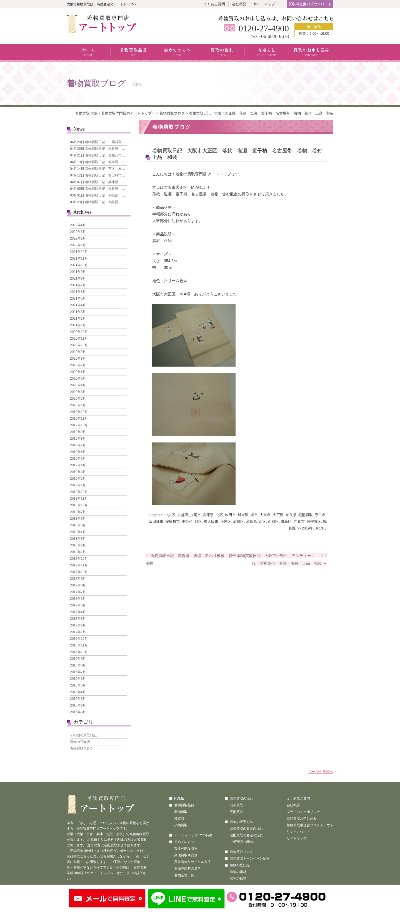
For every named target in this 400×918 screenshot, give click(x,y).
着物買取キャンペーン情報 (250, 858)
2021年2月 (78, 318)
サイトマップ (264, 4)
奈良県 (291, 515)
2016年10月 (79, 652)
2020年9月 (78, 352)
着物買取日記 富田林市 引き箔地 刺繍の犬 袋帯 (117, 175)
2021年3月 (78, 312)
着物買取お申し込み (302, 818)
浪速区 (225, 521)
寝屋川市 (172, 521)
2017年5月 (78, 605)
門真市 (299, 521)
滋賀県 (251, 521)
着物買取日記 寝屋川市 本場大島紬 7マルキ (113, 155)
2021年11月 (79, 258)
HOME (179, 798)
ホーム (89, 53)
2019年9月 (78, 432)
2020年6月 (78, 372)
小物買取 (181, 825)
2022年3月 (78, 232)
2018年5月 (78, 525)
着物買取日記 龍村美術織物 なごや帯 (109, 142)
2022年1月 (78, 245)
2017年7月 (78, 592)
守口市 (320, 515)
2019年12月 (79, 412)
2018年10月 (79, 505)
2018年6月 (78, 519)
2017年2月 (78, 625)
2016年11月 (79, 645)
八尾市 (195, 515)
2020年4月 (78, 385)
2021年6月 (78, 292)
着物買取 (181, 812)
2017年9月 (78, 579)
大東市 (265, 515)
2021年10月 (79, 265)
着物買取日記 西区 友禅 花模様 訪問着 (111, 169)
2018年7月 (78, 512)
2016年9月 (78, 659)
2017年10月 (79, 572)
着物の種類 (238, 878)
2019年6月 (78, 452)
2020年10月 (79, 345)
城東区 (243, 515)
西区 (262, 521)
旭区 (198, 521)
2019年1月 (78, 485)
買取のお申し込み (311, 53)
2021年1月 (78, 325)
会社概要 (239, 4)
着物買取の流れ (241, 798)
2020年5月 (78, 378)
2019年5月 (78, 459)
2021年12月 (79, 252)
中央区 (169, 515)
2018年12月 (79, 492)
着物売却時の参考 (187, 868)
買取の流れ (221, 53)
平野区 (187, 521)
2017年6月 (78, 599)
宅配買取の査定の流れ (246, 835)
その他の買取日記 (83, 735)
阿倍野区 (314, 521)
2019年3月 (78, 472)
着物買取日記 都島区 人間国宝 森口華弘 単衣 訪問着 (122, 195)
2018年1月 (78, 552)
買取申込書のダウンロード (310, 4)
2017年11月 (79, 565)
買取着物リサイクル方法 (192, 862)
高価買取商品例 (186, 855)
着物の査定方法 (241, 822)
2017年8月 (78, 585)
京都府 (182, 515)
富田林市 (156, 521)
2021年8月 (78, 278)
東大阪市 (211, 521)
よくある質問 (214, 4)
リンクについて (298, 832)
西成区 (273, 521)
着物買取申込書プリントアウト (310, 825)
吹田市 (230, 515)
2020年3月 (78, 392)
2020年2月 (78, 398)
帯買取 (179, 818)
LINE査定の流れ (242, 842)
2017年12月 (79, 559)
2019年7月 (78, 445)
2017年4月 (78, 612)
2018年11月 (79, 499)
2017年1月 (78, 632)
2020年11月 (79, 338)
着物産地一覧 (184, 875)
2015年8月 (78, 712)
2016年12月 (79, 639)
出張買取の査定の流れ (246, 828)
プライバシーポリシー (303, 812)
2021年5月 (78, 298)
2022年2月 (78, 238)
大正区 (278, 515)
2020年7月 (78, 365)
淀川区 (238, 521)
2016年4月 (78, 692)
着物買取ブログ (172, 113)
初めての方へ (177, 53)
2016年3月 (78, 699)
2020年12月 (79, 332)
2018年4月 (78, 532)
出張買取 (236, 805)
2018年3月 (78, 539)
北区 (219, 515)
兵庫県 (208, 515)
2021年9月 (78, 272)
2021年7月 (78, 285)
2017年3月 (78, 619)
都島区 (286, 521)
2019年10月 (79, 425)
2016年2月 (78, 705)
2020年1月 (78, 405)
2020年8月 (78, 358)
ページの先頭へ (320, 772)
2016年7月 (78, 672)
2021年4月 (78, 305)
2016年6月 (78, 679)
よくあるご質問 (298, 798)
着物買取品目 (133, 53)
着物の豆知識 (80, 742)
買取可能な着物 (186, 848)
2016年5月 (78, 685)
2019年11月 (79, 419)
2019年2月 (78, 479)
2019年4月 (78, 465)
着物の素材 (238, 872)
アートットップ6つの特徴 (193, 835)
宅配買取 (305, 515)
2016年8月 (78, 665)
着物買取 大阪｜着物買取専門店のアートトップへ (115, 113)
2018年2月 (78, 545)
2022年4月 (78, 225)
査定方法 (266, 53)
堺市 (254, 515)
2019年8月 (78, 439)
